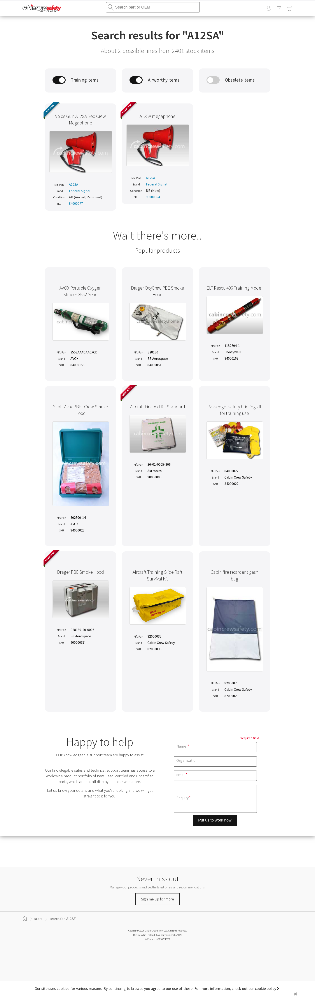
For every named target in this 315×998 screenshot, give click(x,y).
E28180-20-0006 (82, 629)
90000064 (153, 197)
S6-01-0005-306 (159, 464)
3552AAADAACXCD (83, 352)
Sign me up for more (157, 899)
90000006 (154, 477)
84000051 (154, 365)
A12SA (73, 184)
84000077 (76, 203)
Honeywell (232, 352)
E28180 (152, 352)
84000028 (77, 530)
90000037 (77, 642)
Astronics (154, 470)
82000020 (231, 683)
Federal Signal (79, 191)
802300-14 (78, 517)
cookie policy (265, 988)
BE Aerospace (157, 358)
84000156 (77, 365)
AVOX (74, 358)
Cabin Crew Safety (238, 477)
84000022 (231, 471)
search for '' (63, 918)
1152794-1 (232, 345)
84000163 (231, 358)
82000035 (154, 636)
